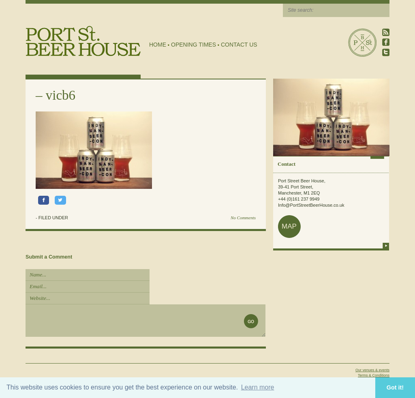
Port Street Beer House (362, 42)
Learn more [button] (257, 387)
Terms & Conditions (373, 375)
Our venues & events (372, 370)
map (289, 226)
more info (386, 245)
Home (157, 44)
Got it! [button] (395, 387)
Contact (286, 164)
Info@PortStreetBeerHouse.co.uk (311, 205)
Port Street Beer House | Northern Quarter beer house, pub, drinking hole (83, 41)
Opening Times (193, 44)
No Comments (243, 217)
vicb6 (60, 95)
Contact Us (239, 44)
